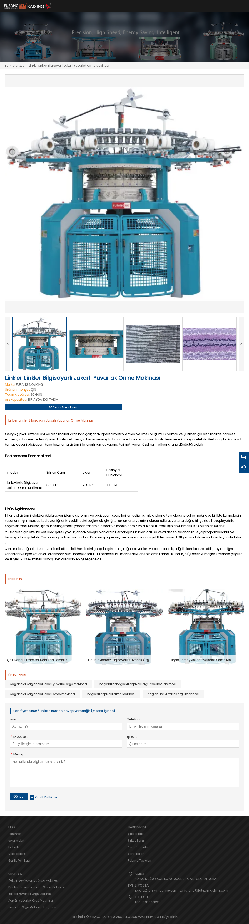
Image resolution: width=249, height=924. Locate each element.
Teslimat (14, 834)
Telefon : (134, 720)
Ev (6, 65)
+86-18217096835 (147, 902)
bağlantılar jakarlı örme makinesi (111, 694)
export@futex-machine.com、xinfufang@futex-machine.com (181, 890)
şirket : (132, 737)
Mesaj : (17, 755)
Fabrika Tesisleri (139, 860)
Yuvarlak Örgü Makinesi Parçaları (32, 907)
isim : (14, 720)
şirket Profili (136, 834)
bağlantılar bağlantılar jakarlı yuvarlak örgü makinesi (48, 684)
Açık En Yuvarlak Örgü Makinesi (30, 900)
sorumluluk (16, 840)
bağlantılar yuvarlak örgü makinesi (173, 694)
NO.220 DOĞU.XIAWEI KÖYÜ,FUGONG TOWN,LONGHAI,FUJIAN (176, 879)
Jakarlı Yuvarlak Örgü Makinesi (30, 894)
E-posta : (19, 737)
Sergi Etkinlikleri (138, 847)
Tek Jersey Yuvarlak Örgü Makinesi (33, 880)
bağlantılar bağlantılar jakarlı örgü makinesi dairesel (137, 684)
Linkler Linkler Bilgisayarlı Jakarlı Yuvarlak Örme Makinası (69, 65)
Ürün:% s (18, 65)
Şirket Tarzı (136, 840)
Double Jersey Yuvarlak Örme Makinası (36, 887)
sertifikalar (136, 854)
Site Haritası (17, 854)
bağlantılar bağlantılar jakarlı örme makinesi (42, 694)
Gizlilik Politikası (46, 797)
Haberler (14, 847)
